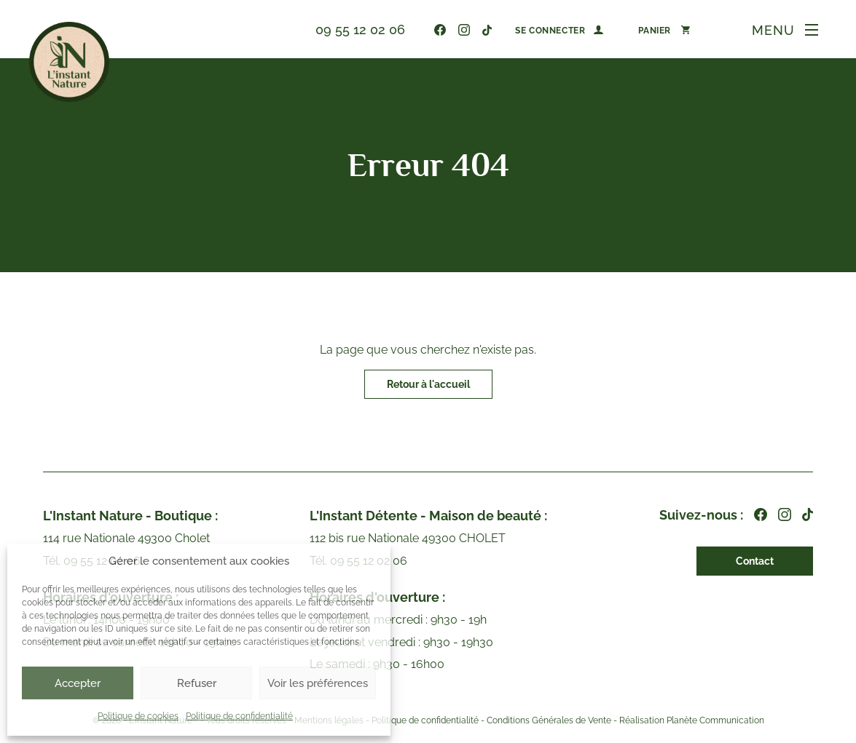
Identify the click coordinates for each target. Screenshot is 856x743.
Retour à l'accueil (428, 384)
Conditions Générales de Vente (549, 721)
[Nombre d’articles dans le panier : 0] (664, 30)
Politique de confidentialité (239, 716)
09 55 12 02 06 (360, 29)
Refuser (196, 683)
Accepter (78, 683)
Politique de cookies (138, 716)
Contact (755, 561)
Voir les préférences (317, 683)
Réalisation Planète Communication (691, 721)
